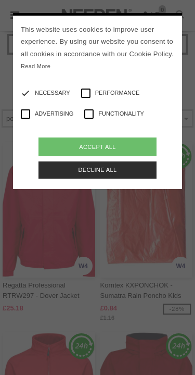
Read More (35, 66)
